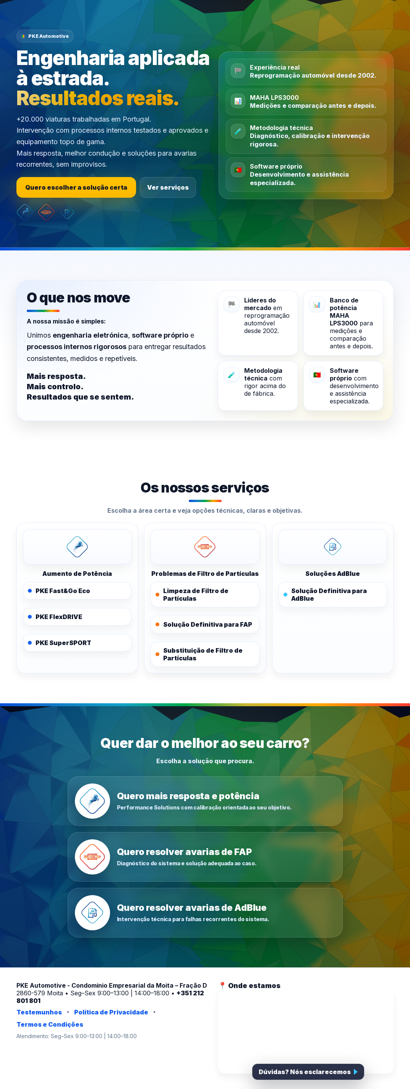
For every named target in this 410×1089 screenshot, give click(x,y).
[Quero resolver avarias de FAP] (205, 857)
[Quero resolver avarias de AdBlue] (205, 913)
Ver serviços (168, 187)
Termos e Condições (49, 1024)
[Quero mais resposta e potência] (205, 801)
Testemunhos (39, 1012)
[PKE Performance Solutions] (77, 546)
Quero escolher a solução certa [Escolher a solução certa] (76, 187)
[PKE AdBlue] (333, 546)
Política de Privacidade (111, 1012)
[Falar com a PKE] (308, 1072)
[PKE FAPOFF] (205, 546)
